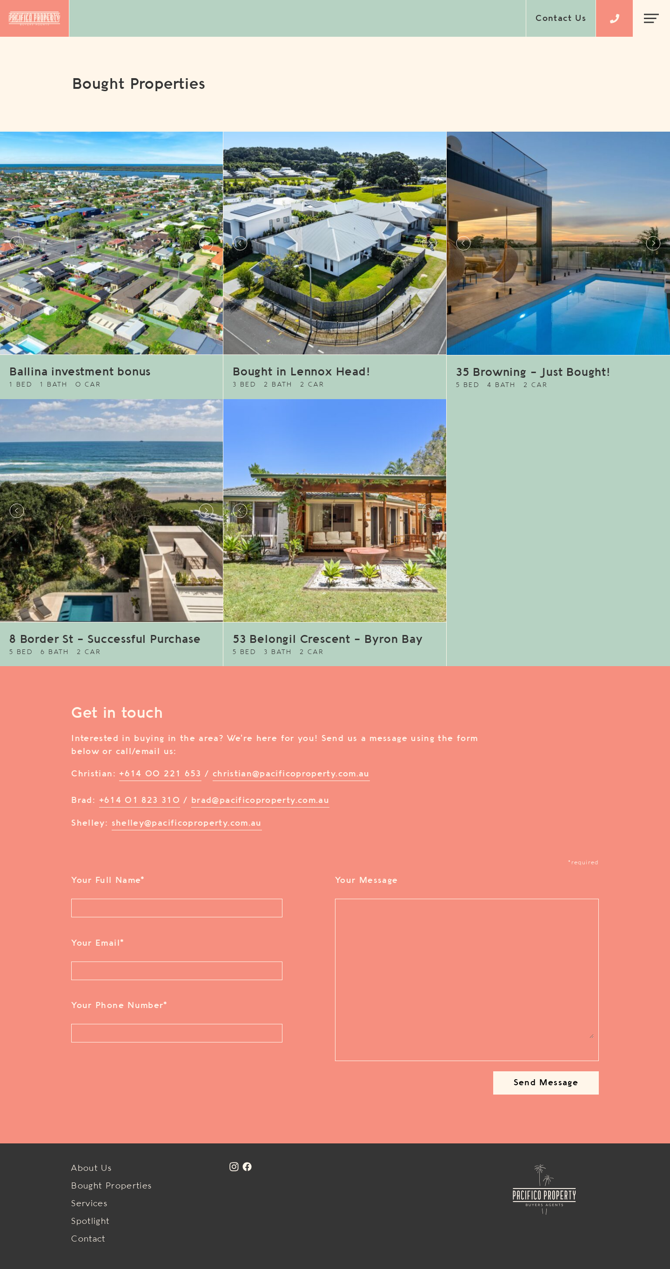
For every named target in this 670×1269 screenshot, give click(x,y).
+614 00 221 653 (160, 774)
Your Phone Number (119, 1006)
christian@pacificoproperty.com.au (291, 774)
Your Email (97, 943)
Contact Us (561, 18)
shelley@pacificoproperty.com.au (187, 823)
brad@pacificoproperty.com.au (260, 800)
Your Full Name (107, 880)
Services (89, 1204)
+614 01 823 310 (139, 800)
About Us (91, 1168)
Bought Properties (111, 1186)
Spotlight (90, 1221)
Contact (88, 1239)
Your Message (366, 880)
